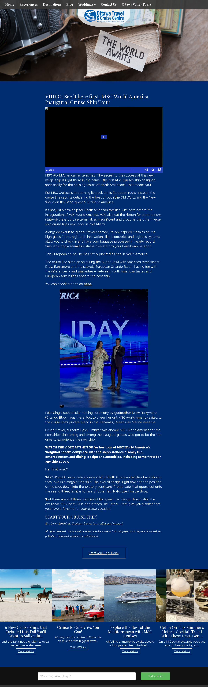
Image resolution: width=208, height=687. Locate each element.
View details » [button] (26, 651)
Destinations (52, 4)
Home (9, 4)
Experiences (29, 4)
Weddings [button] (87, 4)
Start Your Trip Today (104, 553)
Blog (69, 4)
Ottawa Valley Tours (136, 4)
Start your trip (155, 676)
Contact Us (109, 4)
